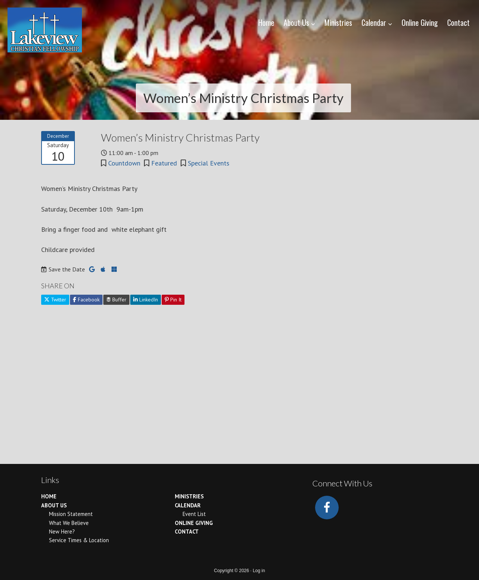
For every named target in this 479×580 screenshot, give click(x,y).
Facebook (86, 299)
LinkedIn (145, 299)
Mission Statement (71, 513)
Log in (259, 570)
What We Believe (69, 522)
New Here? (62, 531)
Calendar (188, 505)
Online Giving (194, 522)
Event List (194, 513)
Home (49, 496)
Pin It (173, 299)
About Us (54, 505)
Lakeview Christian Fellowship (44, 29)
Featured (164, 163)
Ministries (189, 496)
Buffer (116, 299)
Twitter (55, 299)
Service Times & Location (79, 540)
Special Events (208, 163)
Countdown (124, 163)
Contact (187, 531)
